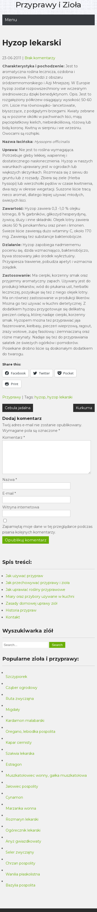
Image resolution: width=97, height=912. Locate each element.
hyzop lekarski (59, 397)
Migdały (13, 715)
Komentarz (13, 437)
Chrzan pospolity (20, 869)
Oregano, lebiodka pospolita (30, 737)
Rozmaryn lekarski (22, 825)
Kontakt (13, 623)
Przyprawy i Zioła (48, 4)
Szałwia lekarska (20, 759)
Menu (11, 19)
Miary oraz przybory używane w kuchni (40, 602)
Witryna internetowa (20, 513)
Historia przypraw (21, 616)
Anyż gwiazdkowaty (23, 847)
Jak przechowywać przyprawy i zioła (38, 589)
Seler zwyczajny (20, 858)
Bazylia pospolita (20, 891)
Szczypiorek (16, 682)
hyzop (40, 397)
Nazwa (9, 485)
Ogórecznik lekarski (23, 836)
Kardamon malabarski (25, 726)
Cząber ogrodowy (21, 693)
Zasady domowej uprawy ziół (31, 609)
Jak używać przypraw (24, 582)
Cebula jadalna (17, 408)
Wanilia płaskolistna (23, 880)
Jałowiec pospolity (22, 792)
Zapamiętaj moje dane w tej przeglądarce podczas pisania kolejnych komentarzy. (47, 535)
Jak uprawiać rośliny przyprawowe (35, 595)
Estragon (14, 770)
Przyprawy (11, 397)
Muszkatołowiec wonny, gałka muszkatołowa (46, 781)
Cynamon (14, 803)
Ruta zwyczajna (20, 704)
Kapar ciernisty (19, 748)
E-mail (9, 499)
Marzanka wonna (21, 814)
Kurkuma (84, 408)
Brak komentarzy (40, 58)
